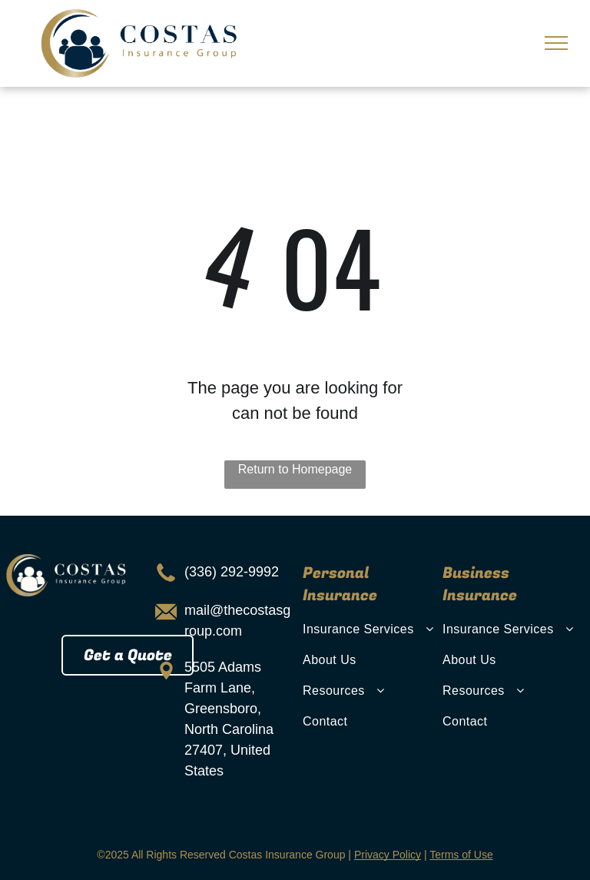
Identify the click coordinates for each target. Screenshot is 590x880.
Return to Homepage (295, 469)
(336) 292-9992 (231, 571)
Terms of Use (460, 854)
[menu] (556, 43)
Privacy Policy (387, 854)
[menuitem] (370, 629)
